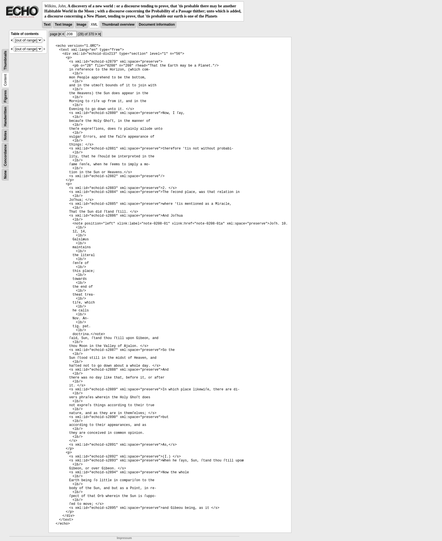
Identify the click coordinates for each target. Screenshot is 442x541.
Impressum (124, 538)
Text (47, 25)
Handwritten (5, 116)
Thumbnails (5, 59)
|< (59, 34)
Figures (5, 96)
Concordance (5, 155)
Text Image (63, 25)
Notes (5, 135)
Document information (157, 25)
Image (82, 25)
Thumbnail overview (118, 25)
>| (99, 34)
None (5, 174)
